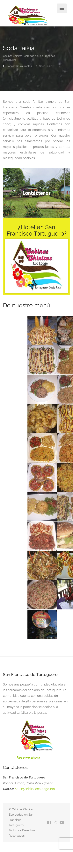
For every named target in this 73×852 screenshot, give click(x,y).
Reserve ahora (28, 757)
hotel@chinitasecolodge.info (35, 789)
